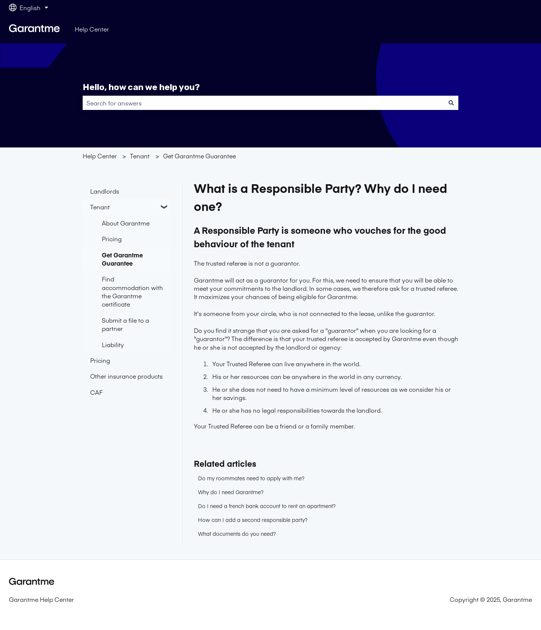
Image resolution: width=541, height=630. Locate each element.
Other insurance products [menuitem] (126, 376)
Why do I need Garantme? (230, 492)
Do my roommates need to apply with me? (251, 478)
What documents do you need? (237, 533)
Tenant (140, 156)
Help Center (92, 29)
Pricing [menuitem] (112, 239)
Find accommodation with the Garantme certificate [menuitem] (132, 291)
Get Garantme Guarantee (199, 156)
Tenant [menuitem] (100, 207)
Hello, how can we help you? (141, 87)
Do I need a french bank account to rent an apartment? (266, 506)
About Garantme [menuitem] (126, 223)
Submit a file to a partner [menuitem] (125, 324)
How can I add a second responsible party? (252, 519)
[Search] (451, 103)
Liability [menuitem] (113, 344)
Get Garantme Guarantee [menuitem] (122, 259)
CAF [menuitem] (96, 392)
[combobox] (263, 103)
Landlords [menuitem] (104, 191)
